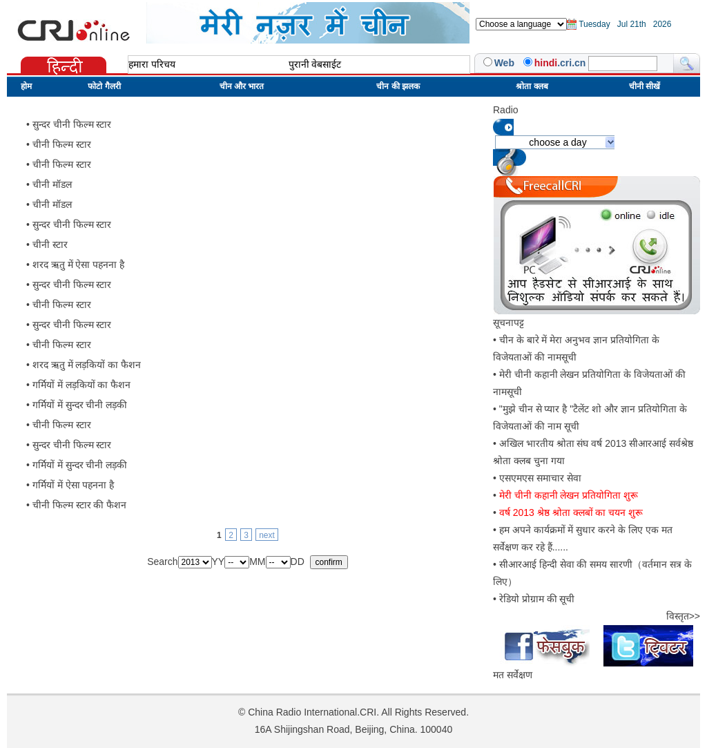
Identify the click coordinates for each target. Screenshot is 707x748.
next (267, 535)
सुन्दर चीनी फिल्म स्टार (72, 124)
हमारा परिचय (151, 64)
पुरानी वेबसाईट (315, 64)
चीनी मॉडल (52, 184)
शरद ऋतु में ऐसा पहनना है (78, 264)
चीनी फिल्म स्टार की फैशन (79, 504)
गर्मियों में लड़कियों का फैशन (81, 384)
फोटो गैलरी (104, 86)
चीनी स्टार (50, 244)
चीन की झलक (398, 86)
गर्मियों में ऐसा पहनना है (73, 484)
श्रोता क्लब (532, 86)
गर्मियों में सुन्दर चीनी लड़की (80, 404)
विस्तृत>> (683, 616)
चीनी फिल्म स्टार (61, 144)
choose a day (557, 142)
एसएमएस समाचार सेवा (540, 477)
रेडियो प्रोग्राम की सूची (537, 598)
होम (26, 86)
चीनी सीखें (644, 86)
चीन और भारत (242, 86)
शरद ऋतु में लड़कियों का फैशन (86, 364)
